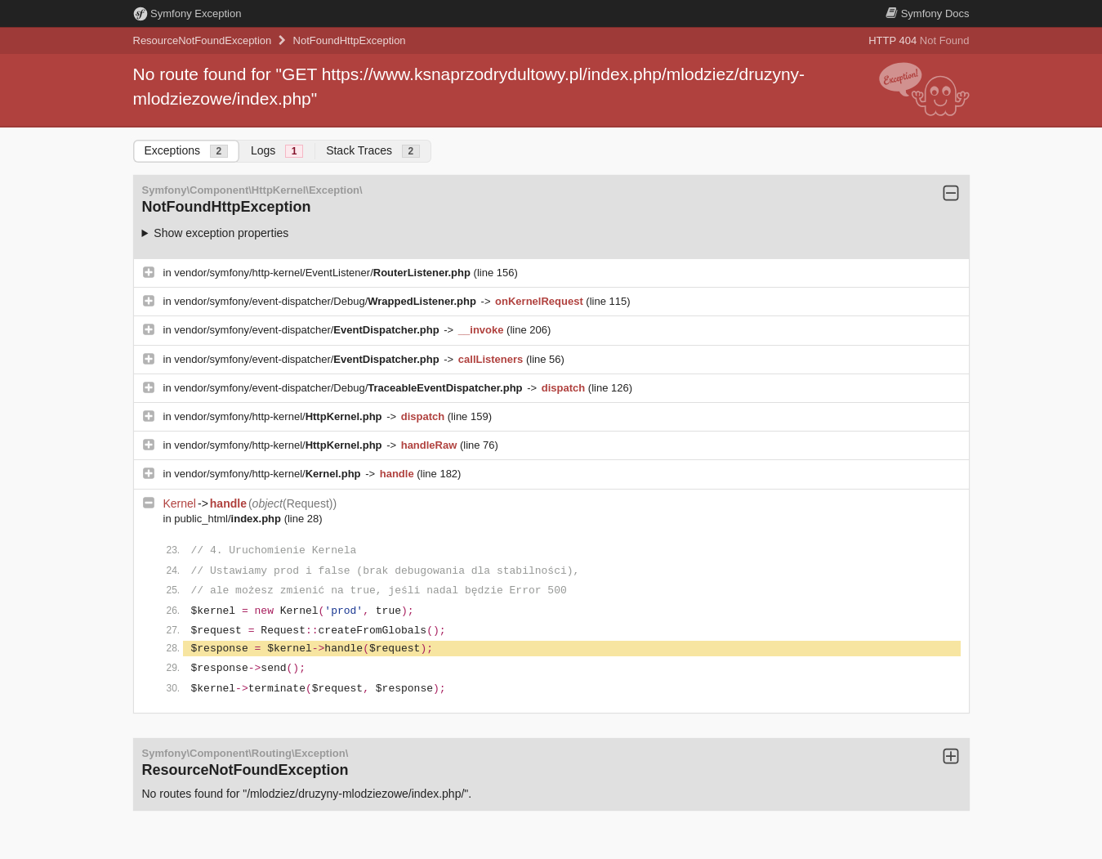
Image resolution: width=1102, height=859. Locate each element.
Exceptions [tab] (186, 151)
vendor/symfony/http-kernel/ (279, 416)
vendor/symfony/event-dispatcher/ (308, 330)
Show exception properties (221, 232)
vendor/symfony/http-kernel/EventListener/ (323, 272)
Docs (927, 13)
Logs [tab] (277, 151)
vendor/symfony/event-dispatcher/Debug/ (326, 301)
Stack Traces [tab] (373, 151)
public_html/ (228, 518)
